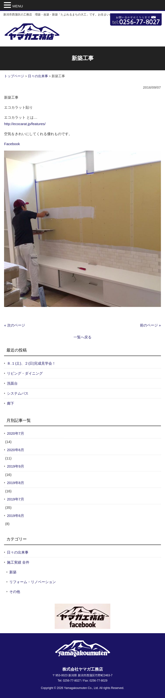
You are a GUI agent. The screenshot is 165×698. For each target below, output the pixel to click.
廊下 (10, 403)
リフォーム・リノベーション (32, 582)
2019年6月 (15, 516)
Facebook (12, 144)
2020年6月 (15, 450)
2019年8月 (15, 483)
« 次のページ (14, 325)
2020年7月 (15, 433)
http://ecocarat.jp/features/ (24, 124)
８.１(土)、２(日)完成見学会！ (31, 363)
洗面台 (12, 383)
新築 (12, 572)
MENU (17, 6)
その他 (14, 592)
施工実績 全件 (18, 562)
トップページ (14, 76)
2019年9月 (15, 466)
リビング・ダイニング (25, 373)
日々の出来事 (38, 76)
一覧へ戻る (82, 337)
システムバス (17, 393)
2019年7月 (15, 499)
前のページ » (150, 325)
